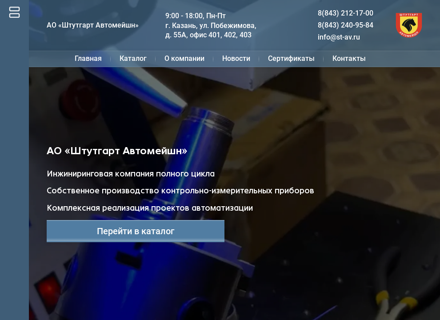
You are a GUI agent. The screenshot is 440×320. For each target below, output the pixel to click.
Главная (88, 58)
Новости (236, 58)
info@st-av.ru (339, 37)
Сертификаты (291, 58)
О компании (184, 58)
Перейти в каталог (135, 231)
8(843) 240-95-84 (345, 25)
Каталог (133, 58)
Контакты (349, 58)
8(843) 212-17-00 (345, 13)
